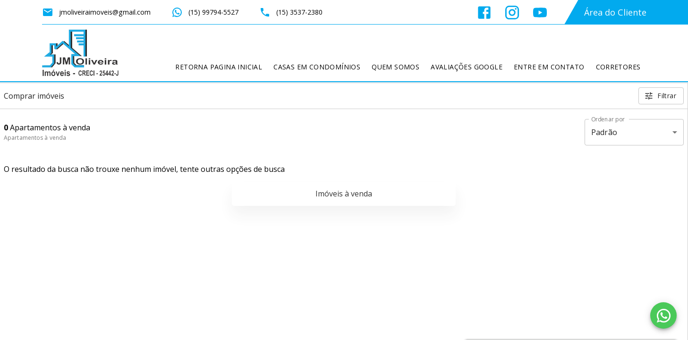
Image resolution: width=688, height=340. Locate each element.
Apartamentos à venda (35, 138)
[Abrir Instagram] (512, 12)
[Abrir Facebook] (484, 12)
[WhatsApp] (663, 315)
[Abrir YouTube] (540, 12)
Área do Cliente (615, 12)
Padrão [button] (604, 132)
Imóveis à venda (343, 193)
